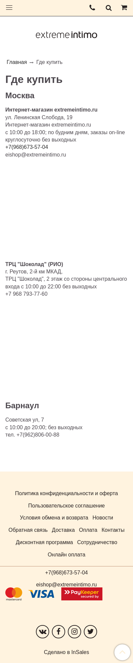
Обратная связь (28, 530)
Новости (102, 517)
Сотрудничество (97, 542)
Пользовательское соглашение (66, 505)
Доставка (63, 530)
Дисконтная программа (44, 542)
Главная (17, 62)
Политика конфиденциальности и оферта (66, 493)
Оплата (88, 530)
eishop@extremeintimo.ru (66, 584)
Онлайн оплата (66, 554)
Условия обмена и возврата (54, 517)
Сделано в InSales (66, 652)
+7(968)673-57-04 (66, 572)
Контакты (112, 530)
